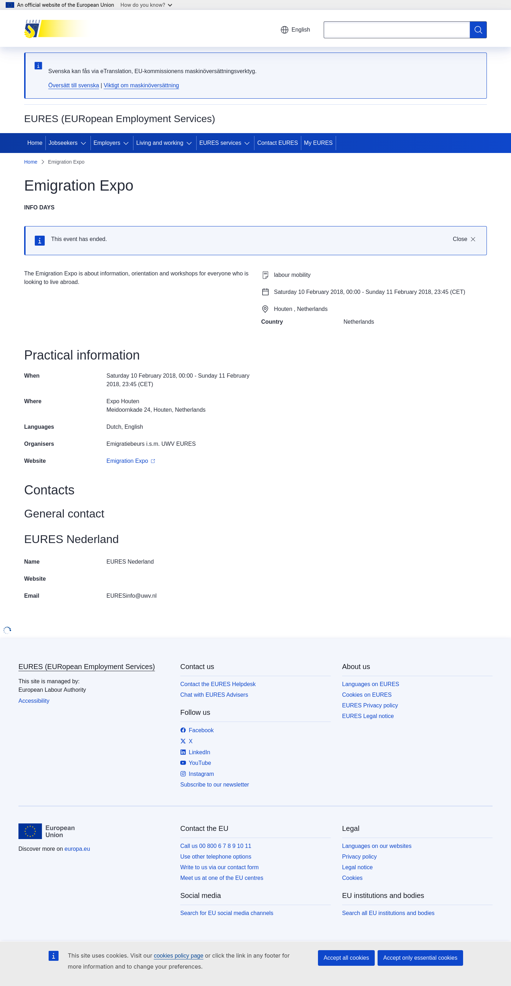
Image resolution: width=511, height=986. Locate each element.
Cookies (352, 878)
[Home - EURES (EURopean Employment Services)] (59, 28)
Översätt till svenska (73, 85)
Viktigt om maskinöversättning (141, 85)
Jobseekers (63, 143)
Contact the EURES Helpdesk (218, 684)
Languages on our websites (377, 846)
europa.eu (77, 849)
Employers (107, 143)
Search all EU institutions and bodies (388, 913)
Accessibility (33, 701)
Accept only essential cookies (420, 958)
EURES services (220, 143)
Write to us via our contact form (219, 867)
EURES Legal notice (368, 716)
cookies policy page (178, 956)
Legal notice (357, 867)
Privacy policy (359, 857)
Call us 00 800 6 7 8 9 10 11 (215, 846)
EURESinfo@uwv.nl (131, 596)
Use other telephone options (215, 857)
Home (35, 143)
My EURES (318, 143)
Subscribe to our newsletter (214, 785)
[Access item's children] (84, 143)
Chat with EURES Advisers (214, 695)
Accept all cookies (346, 958)
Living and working (159, 143)
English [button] (295, 30)
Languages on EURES (370, 684)
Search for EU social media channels (226, 913)
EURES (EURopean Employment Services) (86, 666)
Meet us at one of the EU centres (221, 878)
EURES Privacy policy (370, 705)
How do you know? (146, 5)
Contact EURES (277, 143)
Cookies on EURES (367, 695)
